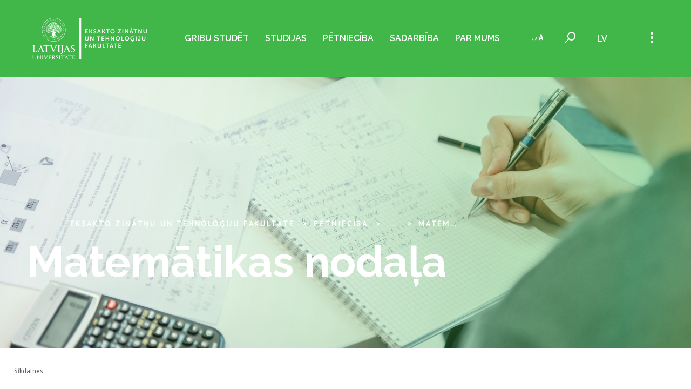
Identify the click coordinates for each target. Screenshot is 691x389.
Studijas (286, 38)
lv (602, 38)
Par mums (477, 38)
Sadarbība (414, 38)
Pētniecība (348, 38)
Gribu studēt (217, 38)
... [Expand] (393, 224)
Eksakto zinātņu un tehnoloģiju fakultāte (182, 224)
